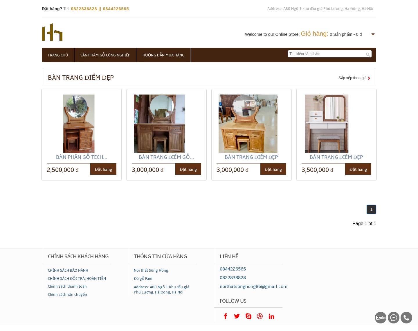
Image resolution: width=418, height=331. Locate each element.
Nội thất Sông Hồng (151, 270)
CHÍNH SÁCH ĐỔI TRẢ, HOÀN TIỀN (77, 278)
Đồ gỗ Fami (144, 278)
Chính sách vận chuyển (67, 294)
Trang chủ (58, 55)
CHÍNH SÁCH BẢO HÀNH (68, 270)
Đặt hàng (103, 169)
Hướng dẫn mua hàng (164, 55)
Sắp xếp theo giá (352, 78)
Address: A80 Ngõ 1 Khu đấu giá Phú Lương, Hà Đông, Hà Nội (162, 290)
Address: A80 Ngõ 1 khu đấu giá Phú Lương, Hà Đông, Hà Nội (320, 8)
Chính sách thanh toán (67, 286)
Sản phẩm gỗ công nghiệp (105, 55)
